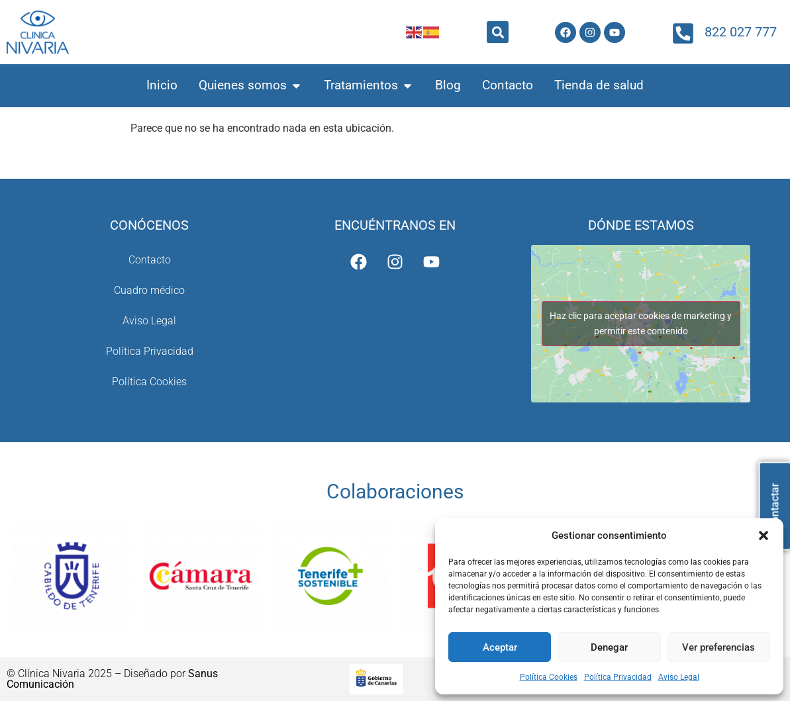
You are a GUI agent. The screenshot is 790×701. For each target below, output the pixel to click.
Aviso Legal (678, 677)
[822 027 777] (683, 33)
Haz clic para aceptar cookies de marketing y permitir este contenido (641, 323)
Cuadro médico (149, 290)
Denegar (609, 647)
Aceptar (500, 647)
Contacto (149, 260)
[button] (763, 535)
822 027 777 (741, 32)
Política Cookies (548, 677)
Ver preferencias (718, 647)
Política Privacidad (618, 677)
